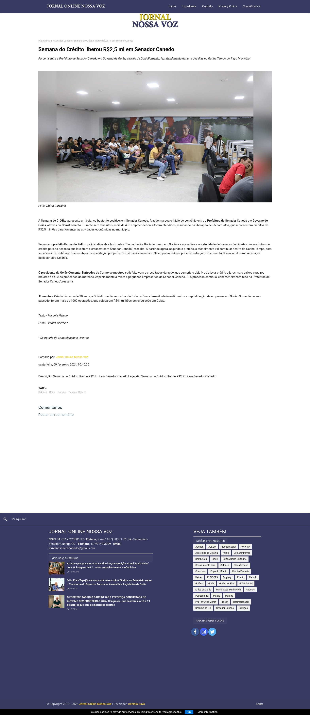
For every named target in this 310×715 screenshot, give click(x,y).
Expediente (189, 6)
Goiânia (199, 583)
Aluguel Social (228, 546)
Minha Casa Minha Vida (228, 589)
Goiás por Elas (226, 583)
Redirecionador (241, 602)
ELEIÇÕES (212, 577)
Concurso (200, 571)
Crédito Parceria (240, 571)
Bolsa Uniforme (242, 553)
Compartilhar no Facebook (195, 632)
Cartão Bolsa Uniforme (235, 559)
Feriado (253, 577)
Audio (226, 553)
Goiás (52, 392)
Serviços (243, 608)
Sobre (260, 704)
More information (207, 711)
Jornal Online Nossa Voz (72, 357)
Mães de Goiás (203, 589)
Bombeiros (201, 559)
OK (189, 711)
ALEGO (212, 546)
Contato (207, 6)
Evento (240, 577)
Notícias (62, 392)
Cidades (42, 392)
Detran (198, 577)
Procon (224, 602)
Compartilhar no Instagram (204, 632)
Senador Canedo (63, 40)
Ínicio (172, 6)
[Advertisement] (155, 671)
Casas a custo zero (205, 565)
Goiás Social (245, 583)
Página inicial (45, 40)
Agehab (199, 546)
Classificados (252, 6)
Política (229, 595)
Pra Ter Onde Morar (205, 602)
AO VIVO (245, 546)
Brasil (215, 559)
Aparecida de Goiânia (206, 553)
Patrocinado (201, 595)
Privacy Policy (228, 6)
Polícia (216, 595)
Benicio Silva (136, 704)
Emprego (227, 577)
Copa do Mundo (218, 571)
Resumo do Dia (203, 608)
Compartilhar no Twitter (212, 632)
